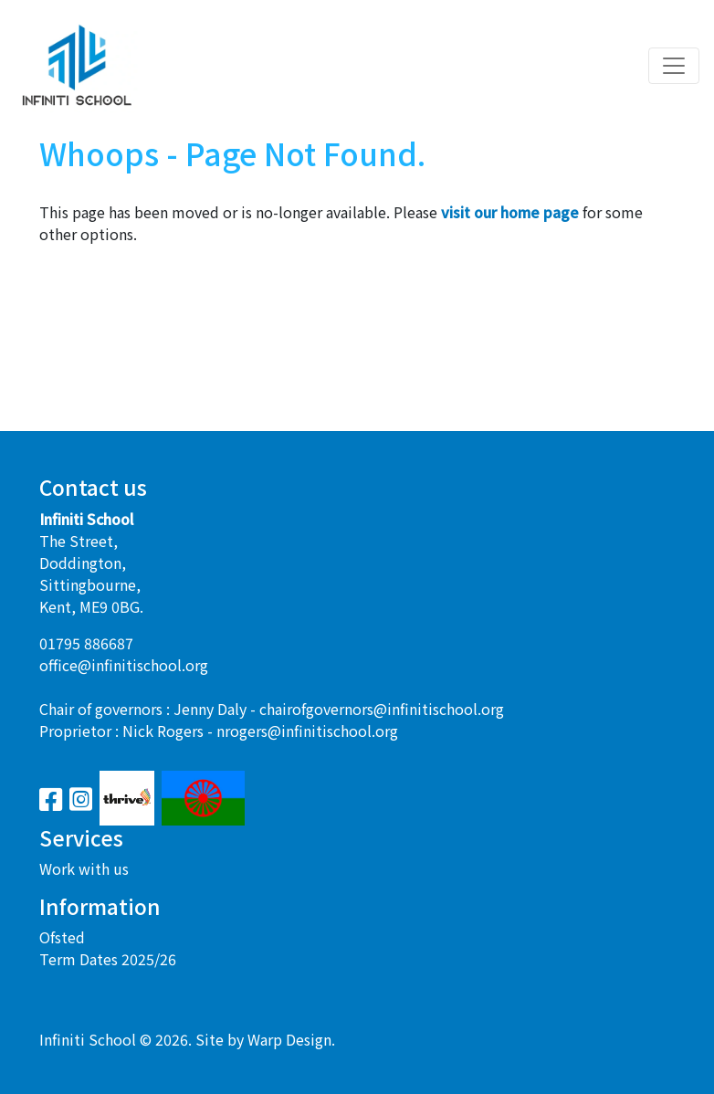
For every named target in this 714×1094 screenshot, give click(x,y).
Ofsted (62, 937)
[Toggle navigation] (673, 65)
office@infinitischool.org (123, 665)
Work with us (84, 868)
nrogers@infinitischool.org (307, 731)
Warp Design (289, 1039)
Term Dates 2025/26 (107, 959)
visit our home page (510, 212)
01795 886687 (86, 643)
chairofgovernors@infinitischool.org (381, 709)
